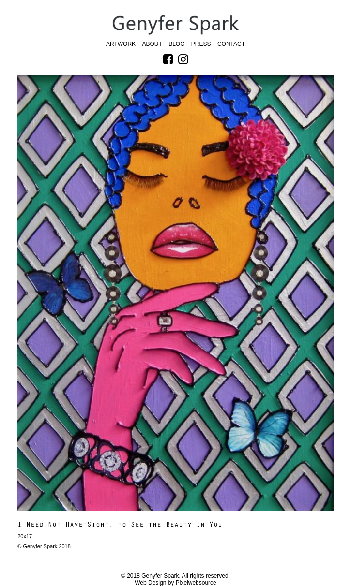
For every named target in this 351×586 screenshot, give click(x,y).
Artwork (121, 44)
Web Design (150, 582)
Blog (176, 44)
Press (201, 44)
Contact (231, 44)
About (152, 44)
